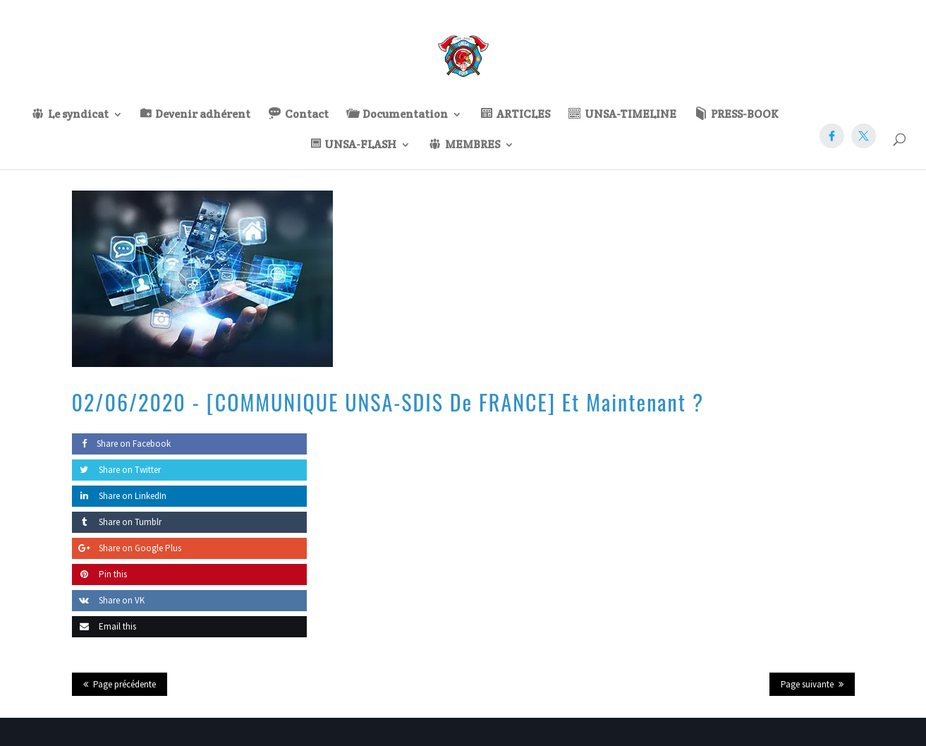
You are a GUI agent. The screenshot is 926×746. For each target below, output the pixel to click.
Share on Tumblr (117, 522)
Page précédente (124, 684)
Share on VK (108, 600)
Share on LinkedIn (119, 496)
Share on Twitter (116, 470)
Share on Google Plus (126, 548)
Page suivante (807, 684)
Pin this (99, 574)
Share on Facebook (121, 444)
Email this (104, 626)
